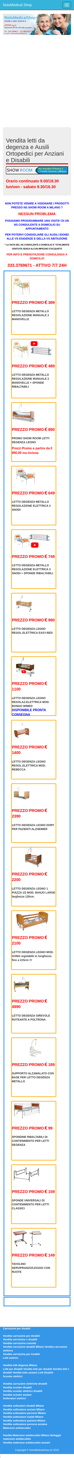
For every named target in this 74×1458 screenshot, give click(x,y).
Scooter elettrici (12, 1376)
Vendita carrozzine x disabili (20, 1339)
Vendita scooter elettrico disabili (22, 1391)
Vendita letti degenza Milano (20, 1365)
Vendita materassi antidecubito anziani (26, 1442)
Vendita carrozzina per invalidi (21, 1354)
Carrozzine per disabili (16, 1328)
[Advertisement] (37, 78)
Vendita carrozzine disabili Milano (23, 1346)
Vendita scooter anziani (17, 1394)
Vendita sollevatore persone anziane (25, 1424)
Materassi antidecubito (17, 1427)
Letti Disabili (45, 1372)
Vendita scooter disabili (17, 1387)
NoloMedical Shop (17, 5)
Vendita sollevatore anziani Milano (24, 1409)
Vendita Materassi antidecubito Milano (26, 1435)
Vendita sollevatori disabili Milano (23, 1405)
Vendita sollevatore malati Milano (23, 1416)
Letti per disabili (13, 1368)
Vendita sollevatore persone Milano (24, 1413)
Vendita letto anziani (24, 1372)
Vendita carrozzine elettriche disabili (25, 1383)
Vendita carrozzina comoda (19, 1343)
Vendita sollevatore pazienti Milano (24, 1420)
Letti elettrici (10, 1357)
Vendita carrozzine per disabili (21, 1335)
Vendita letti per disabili (37, 1368)
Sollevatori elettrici (14, 1398)
